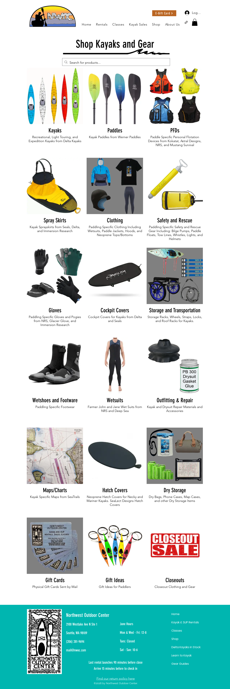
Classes (176, 631)
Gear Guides (180, 664)
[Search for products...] (116, 62)
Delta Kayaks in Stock (186, 647)
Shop (174, 639)
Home (175, 614)
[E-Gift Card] (164, 13)
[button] (195, 22)
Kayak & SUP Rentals (185, 622)
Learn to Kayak (181, 655)
